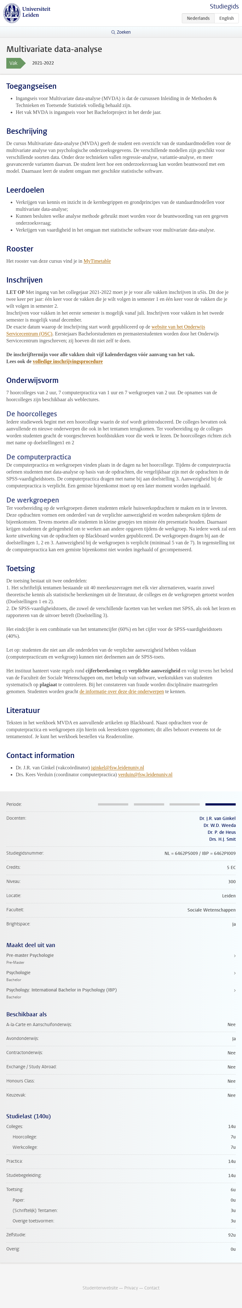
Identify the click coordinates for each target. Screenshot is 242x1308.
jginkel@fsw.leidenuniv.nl (117, 767)
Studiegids (224, 6)
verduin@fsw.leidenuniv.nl (145, 774)
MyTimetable (97, 261)
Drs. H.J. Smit (222, 839)
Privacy (131, 1288)
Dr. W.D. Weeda (220, 825)
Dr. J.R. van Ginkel (217, 819)
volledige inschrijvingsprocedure (68, 361)
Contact (151, 1288)
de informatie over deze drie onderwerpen (121, 691)
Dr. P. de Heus (222, 832)
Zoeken (124, 32)
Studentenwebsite (100, 1288)
